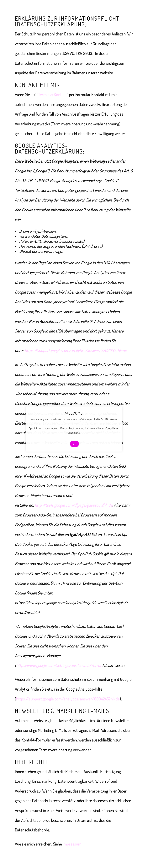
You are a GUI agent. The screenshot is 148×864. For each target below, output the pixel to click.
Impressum (72, 843)
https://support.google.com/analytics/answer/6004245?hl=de (68, 698)
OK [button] (74, 443)
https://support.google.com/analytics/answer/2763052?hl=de (76, 350)
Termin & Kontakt (52, 94)
